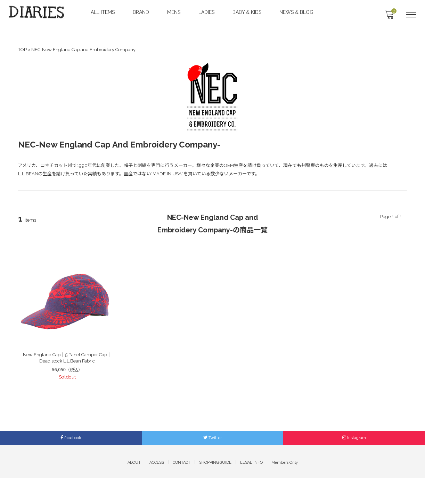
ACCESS (156, 460)
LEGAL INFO (251, 460)
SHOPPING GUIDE (215, 460)
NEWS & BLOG (297, 12)
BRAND (141, 12)
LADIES (207, 12)
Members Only (284, 460)
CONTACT (181, 460)
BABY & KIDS (247, 12)
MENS (174, 12)
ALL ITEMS (103, 12)
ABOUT (134, 460)
